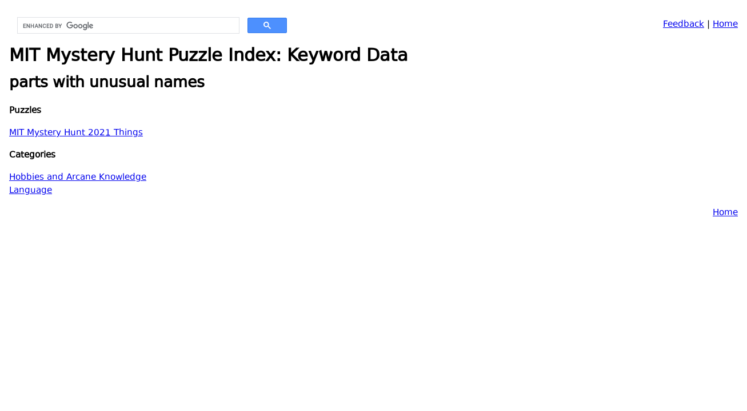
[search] (127, 26)
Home (725, 24)
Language (30, 191)
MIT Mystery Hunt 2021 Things (76, 133)
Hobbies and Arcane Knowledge (77, 177)
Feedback (683, 24)
